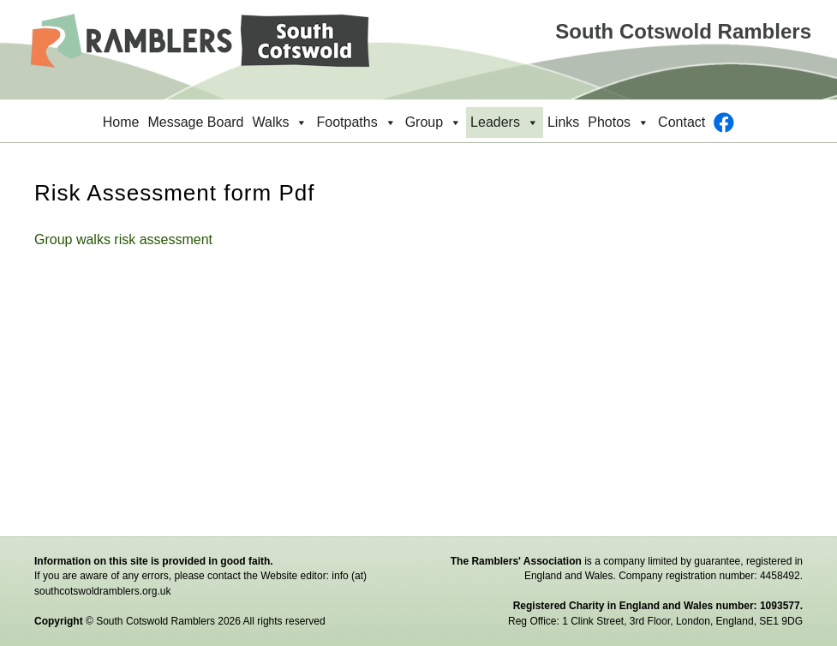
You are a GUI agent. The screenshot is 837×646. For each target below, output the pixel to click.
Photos (618, 122)
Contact (681, 122)
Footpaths (356, 122)
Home (121, 122)
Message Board (195, 122)
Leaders (504, 122)
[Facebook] (723, 122)
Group (433, 122)
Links (563, 122)
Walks (280, 122)
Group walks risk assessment (123, 239)
